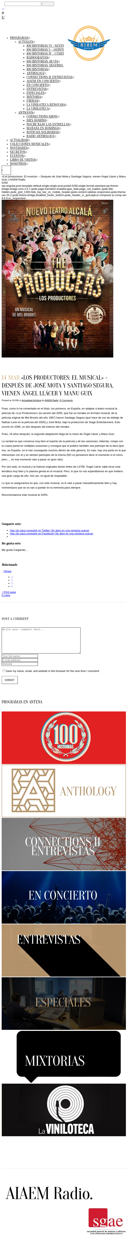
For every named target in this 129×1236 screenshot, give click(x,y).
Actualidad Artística (31, 400)
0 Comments (66, 400)
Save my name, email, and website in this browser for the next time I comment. (53, 676)
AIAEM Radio (51, 400)
